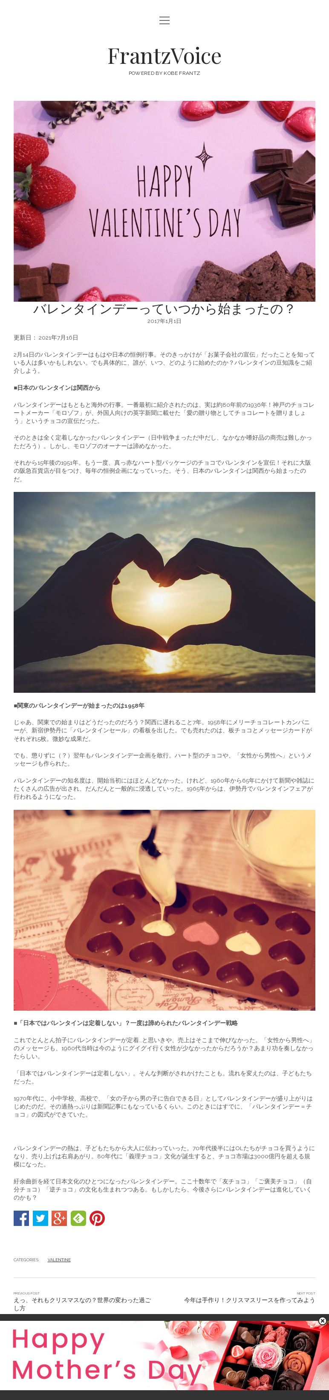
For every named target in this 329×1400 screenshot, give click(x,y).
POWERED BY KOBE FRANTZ (165, 73)
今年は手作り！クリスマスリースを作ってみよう (249, 1300)
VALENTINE (59, 1259)
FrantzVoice (164, 54)
